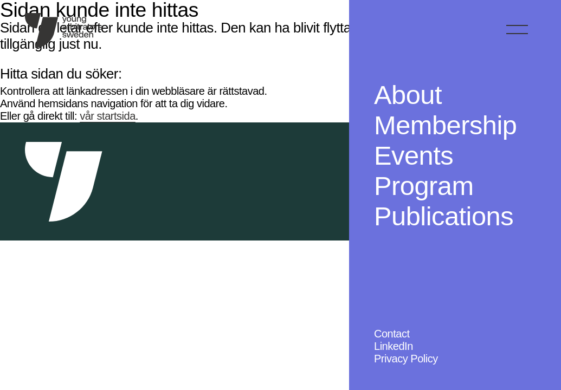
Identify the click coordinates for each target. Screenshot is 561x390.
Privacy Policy (406, 359)
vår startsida (108, 116)
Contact (392, 334)
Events (413, 155)
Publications (443, 216)
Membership (445, 125)
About (408, 94)
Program (424, 185)
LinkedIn (393, 346)
